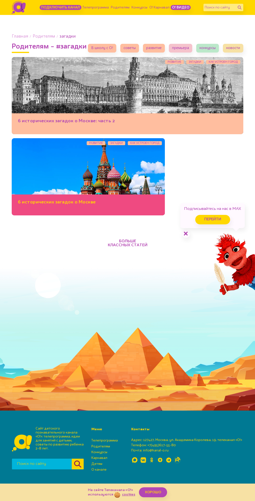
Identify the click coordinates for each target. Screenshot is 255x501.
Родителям (120, 7)
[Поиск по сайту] (219, 7)
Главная (20, 36)
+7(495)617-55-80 (161, 445)
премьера (180, 48)
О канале (99, 469)
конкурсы (207, 48)
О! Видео (180, 7)
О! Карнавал (159, 7)
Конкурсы (139, 7)
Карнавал (99, 457)
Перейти (212, 219)
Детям (96, 463)
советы (130, 48)
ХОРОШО (153, 492)
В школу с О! (102, 48)
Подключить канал (60, 7)
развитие (154, 48)
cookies (128, 494)
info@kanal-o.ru (156, 450)
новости (233, 48)
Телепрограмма (95, 7)
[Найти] (239, 7)
